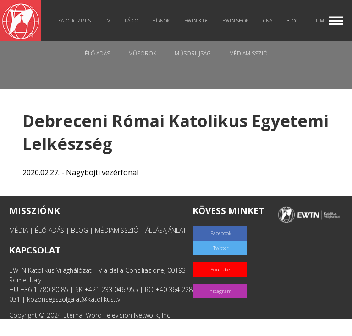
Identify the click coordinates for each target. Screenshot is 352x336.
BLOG (79, 230)
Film (319, 20)
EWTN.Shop (235, 20)
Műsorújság (193, 53)
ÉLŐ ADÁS (49, 230)
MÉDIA (18, 230)
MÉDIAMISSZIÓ (116, 230)
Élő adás (97, 53)
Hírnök (161, 20)
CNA (267, 20)
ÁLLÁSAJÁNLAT (165, 230)
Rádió (131, 20)
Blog (292, 20)
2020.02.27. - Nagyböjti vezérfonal (80, 172)
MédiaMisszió (248, 53)
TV (107, 20)
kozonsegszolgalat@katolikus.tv (73, 299)
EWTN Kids (196, 20)
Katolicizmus (74, 20)
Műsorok (142, 53)
